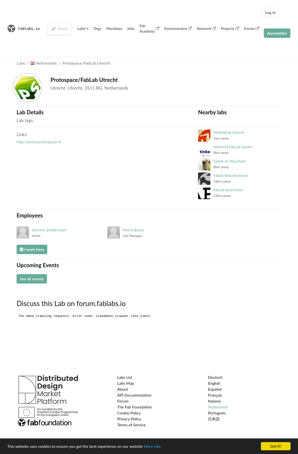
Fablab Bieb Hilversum (230, 175)
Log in (270, 12)
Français (215, 395)
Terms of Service (131, 424)
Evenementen (178, 28)
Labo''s (82, 28)
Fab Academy (149, 29)
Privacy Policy (129, 418)
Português (216, 412)
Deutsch (215, 377)
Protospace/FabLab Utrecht (86, 63)
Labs (21, 63)
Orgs (97, 28)
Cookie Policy (129, 412)
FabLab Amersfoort (228, 190)
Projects (230, 28)
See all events (32, 278)
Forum (251, 28)
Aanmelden (277, 33)
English (214, 383)
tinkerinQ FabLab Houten (233, 147)
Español (215, 389)
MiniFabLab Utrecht (228, 132)
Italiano (214, 401)
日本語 (214, 418)
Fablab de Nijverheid (229, 161)
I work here (32, 249)
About (122, 389)
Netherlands (43, 63)
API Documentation (134, 395)
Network (206, 28)
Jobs (131, 28)
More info (152, 446)
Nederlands (218, 407)
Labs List (124, 377)
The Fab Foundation (134, 407)
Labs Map (125, 383)
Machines (114, 28)
